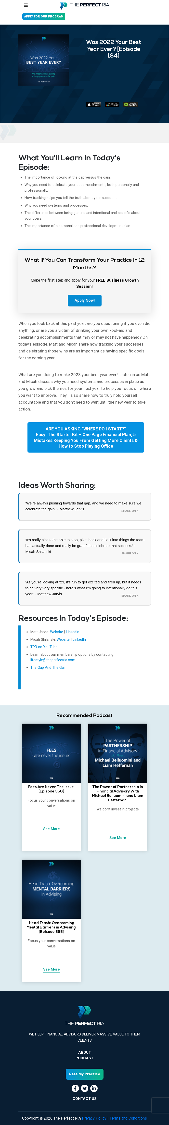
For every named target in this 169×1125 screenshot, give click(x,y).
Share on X (130, 510)
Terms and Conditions (128, 1118)
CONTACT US (85, 1098)
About (84, 1052)
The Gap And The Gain (48, 667)
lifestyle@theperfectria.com (52, 660)
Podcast (84, 1058)
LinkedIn (72, 632)
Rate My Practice (84, 1074)
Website (57, 632)
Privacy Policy (94, 1118)
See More (51, 829)
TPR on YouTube (43, 647)
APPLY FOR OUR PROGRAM (44, 16)
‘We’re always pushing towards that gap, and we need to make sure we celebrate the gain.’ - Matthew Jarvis (84, 506)
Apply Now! (85, 300)
